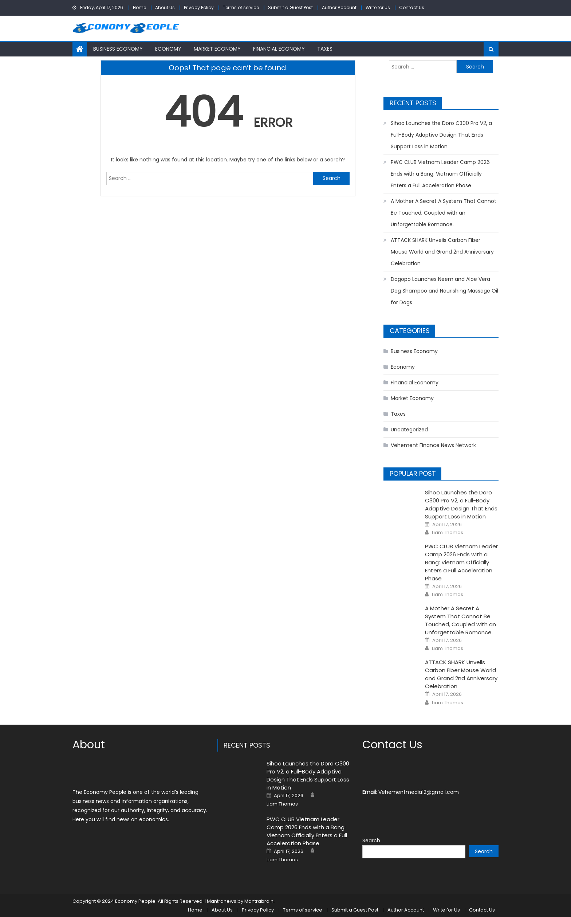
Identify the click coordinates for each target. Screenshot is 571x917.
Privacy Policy (199, 7)
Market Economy (217, 48)
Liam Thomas (447, 532)
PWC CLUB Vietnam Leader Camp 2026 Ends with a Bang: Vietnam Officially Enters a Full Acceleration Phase (440, 173)
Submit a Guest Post (290, 7)
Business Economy (118, 48)
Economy (168, 48)
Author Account (339, 7)
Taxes (324, 48)
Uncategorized (409, 429)
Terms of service (241, 7)
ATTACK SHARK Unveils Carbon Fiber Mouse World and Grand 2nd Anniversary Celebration (442, 251)
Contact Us (411, 7)
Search (371, 840)
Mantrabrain (258, 901)
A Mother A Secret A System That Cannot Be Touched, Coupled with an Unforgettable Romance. (443, 212)
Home (139, 7)
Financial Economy (279, 48)
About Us (165, 7)
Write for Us (378, 7)
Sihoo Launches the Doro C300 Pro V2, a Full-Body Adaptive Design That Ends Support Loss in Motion (441, 134)
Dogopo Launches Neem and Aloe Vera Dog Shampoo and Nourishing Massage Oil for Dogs (444, 290)
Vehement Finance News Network (433, 445)
